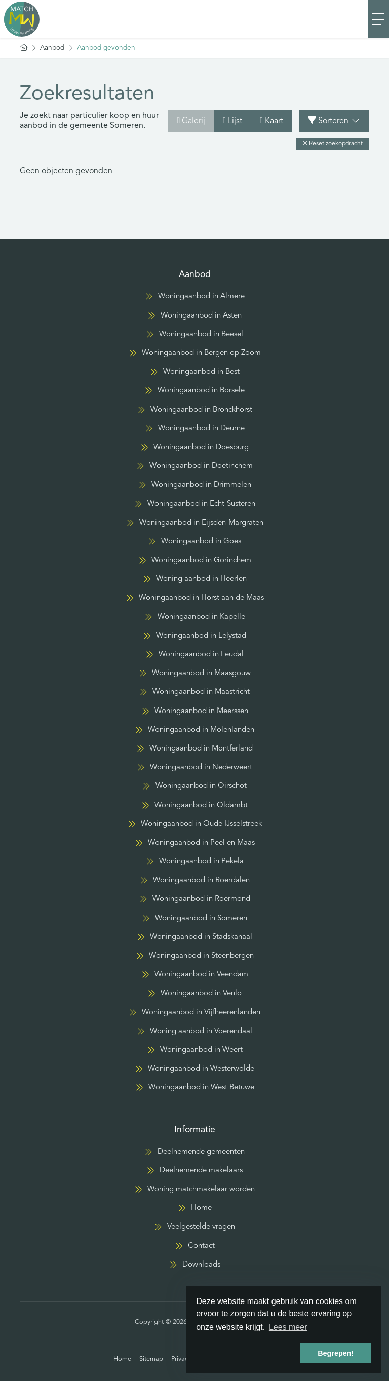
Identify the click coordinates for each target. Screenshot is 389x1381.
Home (122, 1359)
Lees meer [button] (288, 1327)
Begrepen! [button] (336, 1353)
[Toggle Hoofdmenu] (378, 19)
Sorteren (334, 120)
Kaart (271, 120)
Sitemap (151, 1359)
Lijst (232, 120)
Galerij (191, 120)
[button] (332, 144)
